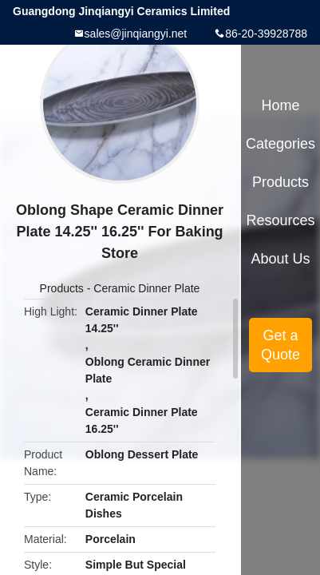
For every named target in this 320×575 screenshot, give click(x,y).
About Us (280, 259)
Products (62, 288)
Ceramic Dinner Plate (146, 288)
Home (281, 105)
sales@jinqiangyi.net (136, 33)
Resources (281, 220)
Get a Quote (280, 345)
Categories (280, 144)
